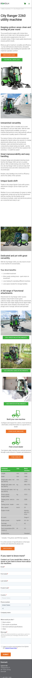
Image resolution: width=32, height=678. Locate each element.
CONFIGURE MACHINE (16, 431)
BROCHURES (7, 548)
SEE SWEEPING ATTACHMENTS (16, 337)
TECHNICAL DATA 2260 (12, 59)
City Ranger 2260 (18, 9)
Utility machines (6, 9)
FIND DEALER (16, 457)
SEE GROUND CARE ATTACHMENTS (16, 370)
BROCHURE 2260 (9, 55)
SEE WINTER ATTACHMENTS (16, 404)
